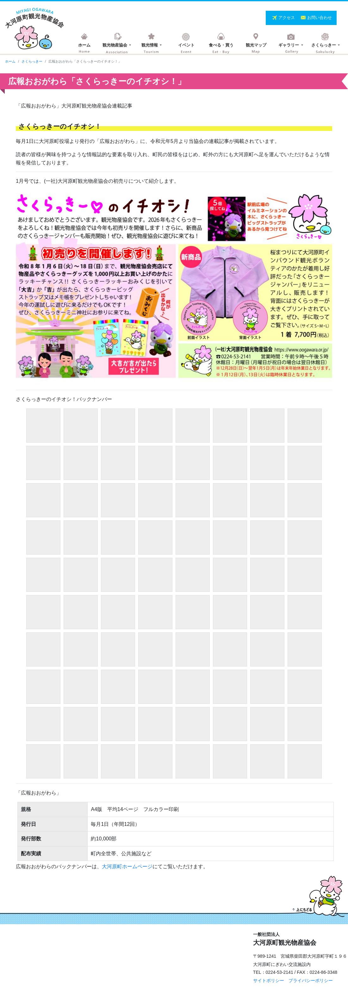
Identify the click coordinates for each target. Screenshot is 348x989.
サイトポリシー (268, 980)
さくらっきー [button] (324, 45)
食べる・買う (221, 45)
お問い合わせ (319, 17)
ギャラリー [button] (289, 45)
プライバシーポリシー (311, 980)
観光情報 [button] (150, 45)
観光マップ (256, 45)
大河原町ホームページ (127, 866)
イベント (186, 45)
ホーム (84, 45)
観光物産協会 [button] (115, 45)
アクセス (287, 17)
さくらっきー (32, 61)
